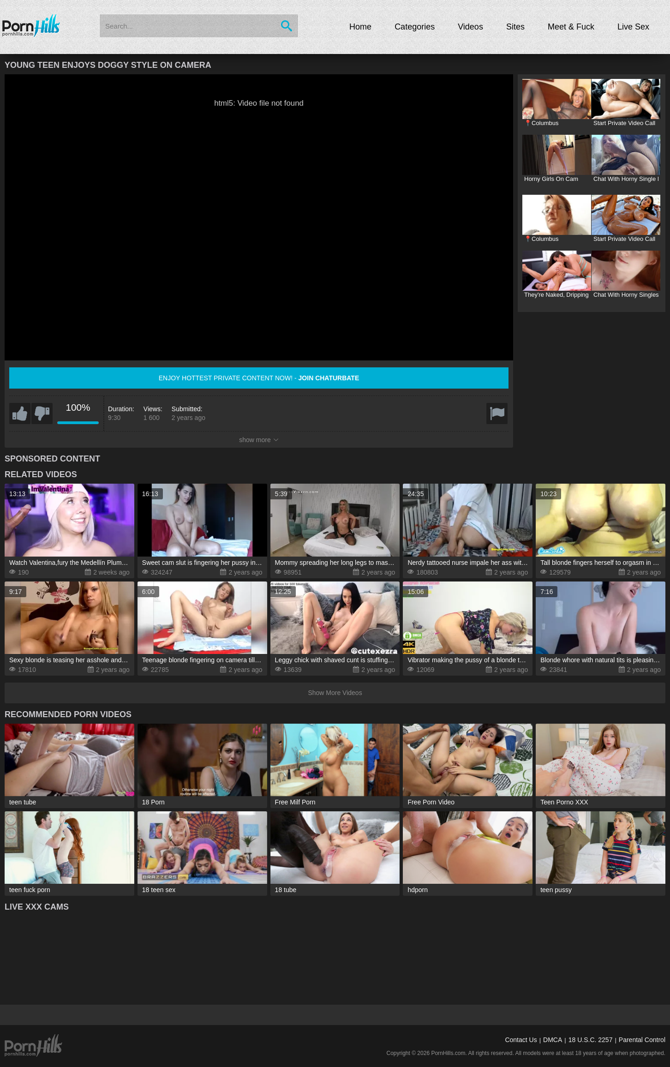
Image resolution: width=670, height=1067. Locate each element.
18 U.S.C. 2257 (590, 1039)
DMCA (552, 1039)
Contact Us (521, 1039)
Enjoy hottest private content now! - (259, 378)
